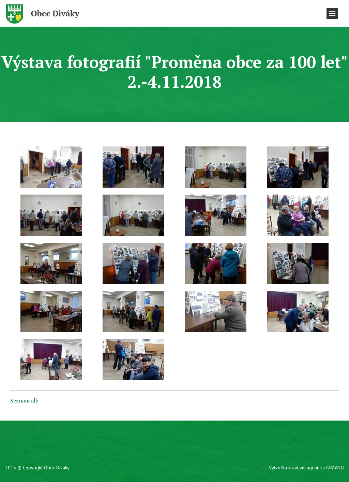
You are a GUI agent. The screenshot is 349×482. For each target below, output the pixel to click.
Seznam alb (24, 400)
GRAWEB (335, 468)
